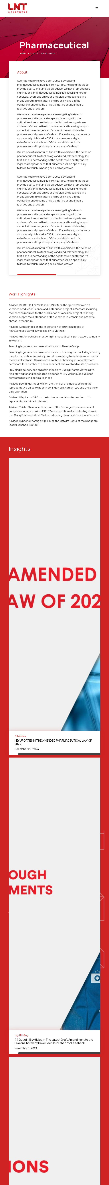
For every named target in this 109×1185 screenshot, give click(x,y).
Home (22, 53)
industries (33, 53)
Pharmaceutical (49, 53)
